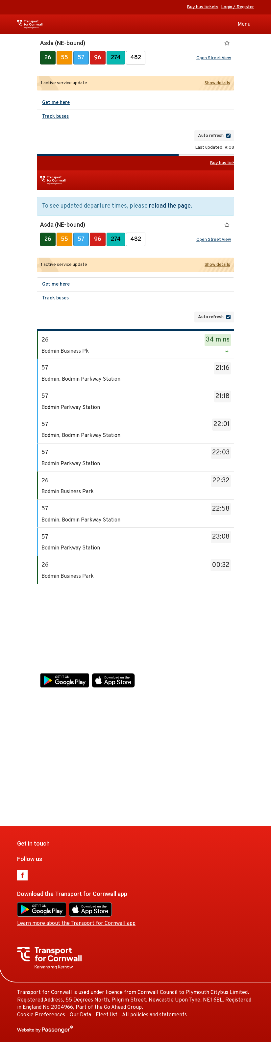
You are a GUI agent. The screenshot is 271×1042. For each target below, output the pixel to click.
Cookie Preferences (64, 786)
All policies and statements (177, 786)
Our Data (103, 786)
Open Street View (213, 58)
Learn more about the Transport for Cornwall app (99, 694)
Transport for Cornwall (41, 24)
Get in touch (56, 614)
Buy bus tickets (202, 7)
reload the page (170, 206)
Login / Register (237, 7)
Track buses (55, 117)
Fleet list (129, 786)
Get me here (56, 103)
